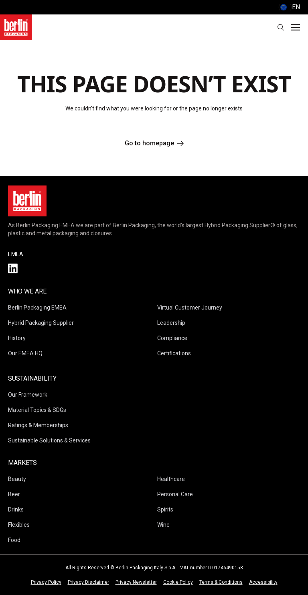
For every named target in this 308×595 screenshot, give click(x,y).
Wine (163, 525)
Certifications (174, 353)
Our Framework (27, 394)
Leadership (171, 323)
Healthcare (171, 479)
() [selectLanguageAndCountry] (289, 7)
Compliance (172, 338)
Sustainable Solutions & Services (49, 440)
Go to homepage (154, 143)
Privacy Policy (46, 582)
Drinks (16, 509)
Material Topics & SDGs (37, 410)
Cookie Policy (178, 582)
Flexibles (19, 525)
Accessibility (263, 582)
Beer (14, 494)
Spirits (165, 509)
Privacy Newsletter (136, 582)
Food (14, 540)
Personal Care (175, 494)
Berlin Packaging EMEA (37, 307)
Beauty (17, 479)
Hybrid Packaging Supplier (41, 323)
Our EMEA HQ (25, 353)
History (17, 338)
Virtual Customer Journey (189, 307)
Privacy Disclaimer (88, 582)
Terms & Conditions (221, 582)
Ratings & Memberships (38, 425)
